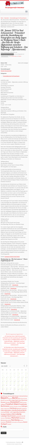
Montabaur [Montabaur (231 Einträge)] (8, 418)
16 (22, 381)
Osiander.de (15, 285)
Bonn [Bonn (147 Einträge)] (19, 398)
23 (22, 385)
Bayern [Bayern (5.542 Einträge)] (4, 398)
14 (14, 381)
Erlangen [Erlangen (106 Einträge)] (25, 402)
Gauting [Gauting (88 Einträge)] (19, 406)
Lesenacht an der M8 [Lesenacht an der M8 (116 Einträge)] (20, 416)
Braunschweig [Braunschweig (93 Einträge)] (24, 398)
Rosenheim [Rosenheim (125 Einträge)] (3, 422)
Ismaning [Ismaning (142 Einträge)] (3, 412)
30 (14, 373)
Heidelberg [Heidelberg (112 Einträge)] (24, 408)
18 (2, 385)
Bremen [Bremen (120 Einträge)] (2, 400)
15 (18, 381)
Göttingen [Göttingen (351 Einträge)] (24, 406)
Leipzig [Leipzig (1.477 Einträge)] (18, 414)
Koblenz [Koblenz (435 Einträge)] (9, 414)
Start (2, 18)
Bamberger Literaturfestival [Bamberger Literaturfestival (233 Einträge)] (20, 396)
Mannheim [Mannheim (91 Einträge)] (3, 418)
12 (6, 381)
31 (25, 389)
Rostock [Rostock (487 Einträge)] (8, 422)
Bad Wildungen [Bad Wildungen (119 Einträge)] (4, 396)
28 (6, 373)
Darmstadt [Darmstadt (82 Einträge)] (7, 400)
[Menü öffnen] (26, 11)
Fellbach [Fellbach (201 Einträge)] (3, 404)
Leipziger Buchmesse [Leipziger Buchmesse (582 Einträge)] (8, 416)
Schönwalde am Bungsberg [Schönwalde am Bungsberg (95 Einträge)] (17, 422)
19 (6, 385)
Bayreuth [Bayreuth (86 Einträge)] (10, 398)
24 (26, 385)
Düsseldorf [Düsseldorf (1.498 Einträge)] (14, 402)
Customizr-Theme (18, 444)
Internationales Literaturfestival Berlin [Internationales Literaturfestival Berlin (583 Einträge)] (13, 410)
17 (25, 381)
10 (26, 377)
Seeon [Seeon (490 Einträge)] (25, 422)
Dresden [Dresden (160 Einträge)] (8, 402)
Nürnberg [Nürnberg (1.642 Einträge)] (15, 420)
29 (10, 373)
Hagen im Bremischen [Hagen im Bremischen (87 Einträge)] (5, 408)
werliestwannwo (12, 442)
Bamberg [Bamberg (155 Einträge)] (10, 396)
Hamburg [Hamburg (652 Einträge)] (13, 408)
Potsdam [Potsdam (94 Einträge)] (21, 420)
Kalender (6, 18)
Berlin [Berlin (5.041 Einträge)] (15, 398)
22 (18, 385)
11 (2, 381)
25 (2, 389)
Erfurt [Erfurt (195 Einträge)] (21, 402)
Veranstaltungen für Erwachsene (18, 18)
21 (14, 385)
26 (6, 389)
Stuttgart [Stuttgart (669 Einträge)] (4, 424)
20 (10, 385)
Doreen (19, 56)
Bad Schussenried (4, 56)
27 (2, 373)
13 (10, 381)
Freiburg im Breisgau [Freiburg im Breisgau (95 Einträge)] (13, 406)
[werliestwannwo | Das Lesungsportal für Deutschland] (14, 3)
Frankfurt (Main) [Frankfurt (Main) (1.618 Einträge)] (12, 404)
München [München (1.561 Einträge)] (15, 418)
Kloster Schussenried (6, 70)
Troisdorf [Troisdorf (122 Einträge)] (9, 424)
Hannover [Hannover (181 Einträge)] (19, 408)
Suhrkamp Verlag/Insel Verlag (12, 256)
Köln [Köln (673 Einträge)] (13, 414)
